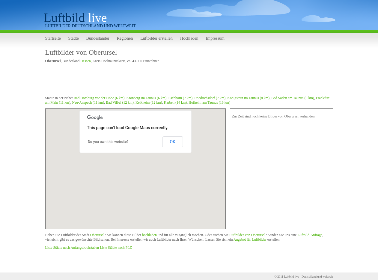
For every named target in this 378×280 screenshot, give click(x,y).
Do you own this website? (108, 142)
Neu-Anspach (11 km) (88, 102)
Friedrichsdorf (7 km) (209, 98)
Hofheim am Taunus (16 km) (209, 102)
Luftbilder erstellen (156, 38)
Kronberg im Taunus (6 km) (146, 98)
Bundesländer (97, 38)
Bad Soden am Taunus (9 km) (292, 98)
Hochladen (189, 38)
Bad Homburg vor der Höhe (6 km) (99, 98)
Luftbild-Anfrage (310, 235)
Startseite (53, 38)
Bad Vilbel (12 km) (120, 102)
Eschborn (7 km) (180, 98)
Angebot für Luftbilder (250, 239)
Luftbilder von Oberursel (81, 52)
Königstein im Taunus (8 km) (248, 98)
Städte (73, 38)
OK (172, 141)
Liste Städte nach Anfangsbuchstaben (72, 247)
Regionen (125, 38)
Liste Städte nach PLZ (116, 247)
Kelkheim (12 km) (148, 102)
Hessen (85, 61)
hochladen (149, 235)
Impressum (215, 38)
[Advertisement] (154, 80)
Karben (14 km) (175, 102)
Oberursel (97, 235)
